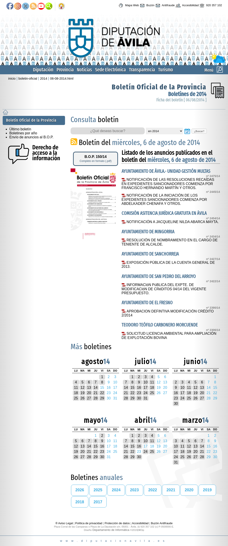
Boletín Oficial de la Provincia (159, 87)
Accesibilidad (187, 5)
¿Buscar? (199, 131)
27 (89, 398)
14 (96, 387)
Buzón (147, 5)
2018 (79, 502)
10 (146, 382)
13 (89, 387)
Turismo (165, 70)
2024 (116, 490)
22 (102, 393)
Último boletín (20, 129)
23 (139, 393)
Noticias (84, 70)
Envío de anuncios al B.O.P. (31, 137)
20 (89, 393)
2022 (152, 490)
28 (96, 398)
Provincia (65, 70)
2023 (134, 490)
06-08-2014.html (61, 78)
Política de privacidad (88, 523)
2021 (171, 490)
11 (76, 387)
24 (146, 393)
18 (76, 393)
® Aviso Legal (64, 523)
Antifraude (165, 5)
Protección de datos (117, 523)
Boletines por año (23, 133)
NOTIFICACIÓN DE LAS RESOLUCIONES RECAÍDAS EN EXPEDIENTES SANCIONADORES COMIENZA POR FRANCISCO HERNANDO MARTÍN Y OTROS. (168, 184)
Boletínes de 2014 (187, 94)
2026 (79, 490)
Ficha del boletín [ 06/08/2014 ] (181, 100)
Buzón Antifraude (162, 523)
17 (146, 387)
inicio (12, 78)
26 (83, 398)
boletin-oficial (27, 78)
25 (76, 398)
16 (139, 387)
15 (132, 387)
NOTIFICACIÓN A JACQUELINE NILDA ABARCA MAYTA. (172, 222)
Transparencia (142, 70)
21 (96, 393)
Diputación (43, 70)
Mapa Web (128, 5)
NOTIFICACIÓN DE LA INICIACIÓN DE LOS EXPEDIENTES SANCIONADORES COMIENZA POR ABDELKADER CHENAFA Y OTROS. (164, 199)
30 (139, 398)
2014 (43, 78)
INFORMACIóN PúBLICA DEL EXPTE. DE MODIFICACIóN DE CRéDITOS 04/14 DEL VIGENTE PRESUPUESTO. (164, 289)
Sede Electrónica (110, 70)
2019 (207, 490)
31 (146, 398)
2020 (189, 490)
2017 (98, 502)
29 (102, 398)
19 (83, 393)
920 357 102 (210, 5)
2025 (98, 490)
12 (83, 387)
